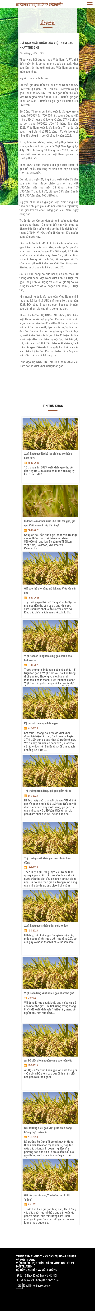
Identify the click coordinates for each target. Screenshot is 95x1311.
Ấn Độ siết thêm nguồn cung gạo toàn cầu (48, 1060)
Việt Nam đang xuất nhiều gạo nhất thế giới (49, 993)
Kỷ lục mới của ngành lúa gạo (41, 723)
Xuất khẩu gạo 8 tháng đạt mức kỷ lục (46, 925)
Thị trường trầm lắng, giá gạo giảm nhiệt (47, 790)
